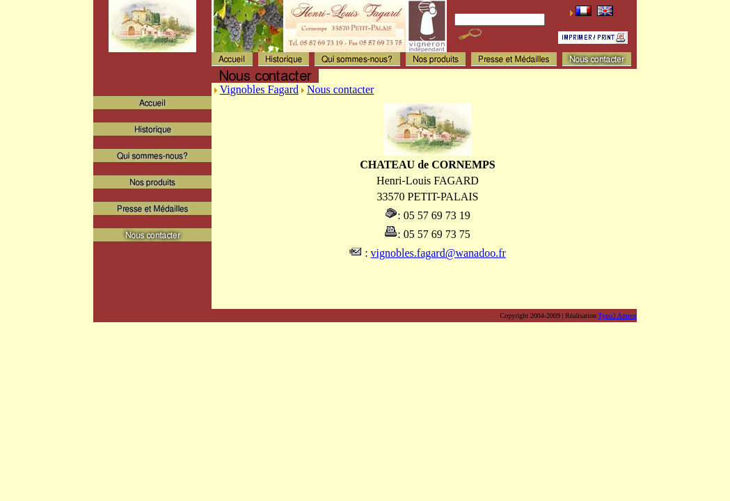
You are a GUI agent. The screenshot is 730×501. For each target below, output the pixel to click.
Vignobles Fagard (259, 89)
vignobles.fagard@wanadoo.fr (438, 253)
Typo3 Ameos (617, 315)
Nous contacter (340, 89)
